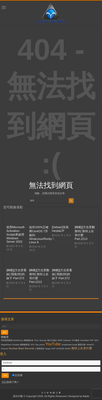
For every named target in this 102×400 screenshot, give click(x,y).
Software (67, 340)
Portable (15, 345)
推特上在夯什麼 (81, 348)
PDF (92, 340)
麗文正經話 (52, 340)
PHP (53, 349)
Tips (37, 345)
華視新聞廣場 (7, 340)
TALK (36, 340)
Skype (48, 349)
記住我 (17, 375)
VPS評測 (60, 349)
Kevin (86, 396)
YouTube (53, 344)
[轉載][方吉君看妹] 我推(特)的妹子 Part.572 (62, 274)
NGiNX (68, 349)
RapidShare (6, 345)
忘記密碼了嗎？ (10, 382)
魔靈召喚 (82, 345)
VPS (32, 345)
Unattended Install (69, 345)
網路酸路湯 (25, 345)
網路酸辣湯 (28, 340)
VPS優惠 (75, 340)
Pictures (4, 349)
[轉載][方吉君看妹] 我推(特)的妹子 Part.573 (16, 274)
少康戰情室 (40, 349)
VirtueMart (84, 340)
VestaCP (90, 345)
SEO (96, 340)
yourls (42, 345)
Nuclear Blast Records (21, 348)
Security (42, 340)
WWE (59, 340)
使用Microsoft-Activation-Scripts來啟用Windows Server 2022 (15, 234)
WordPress (18, 340)
